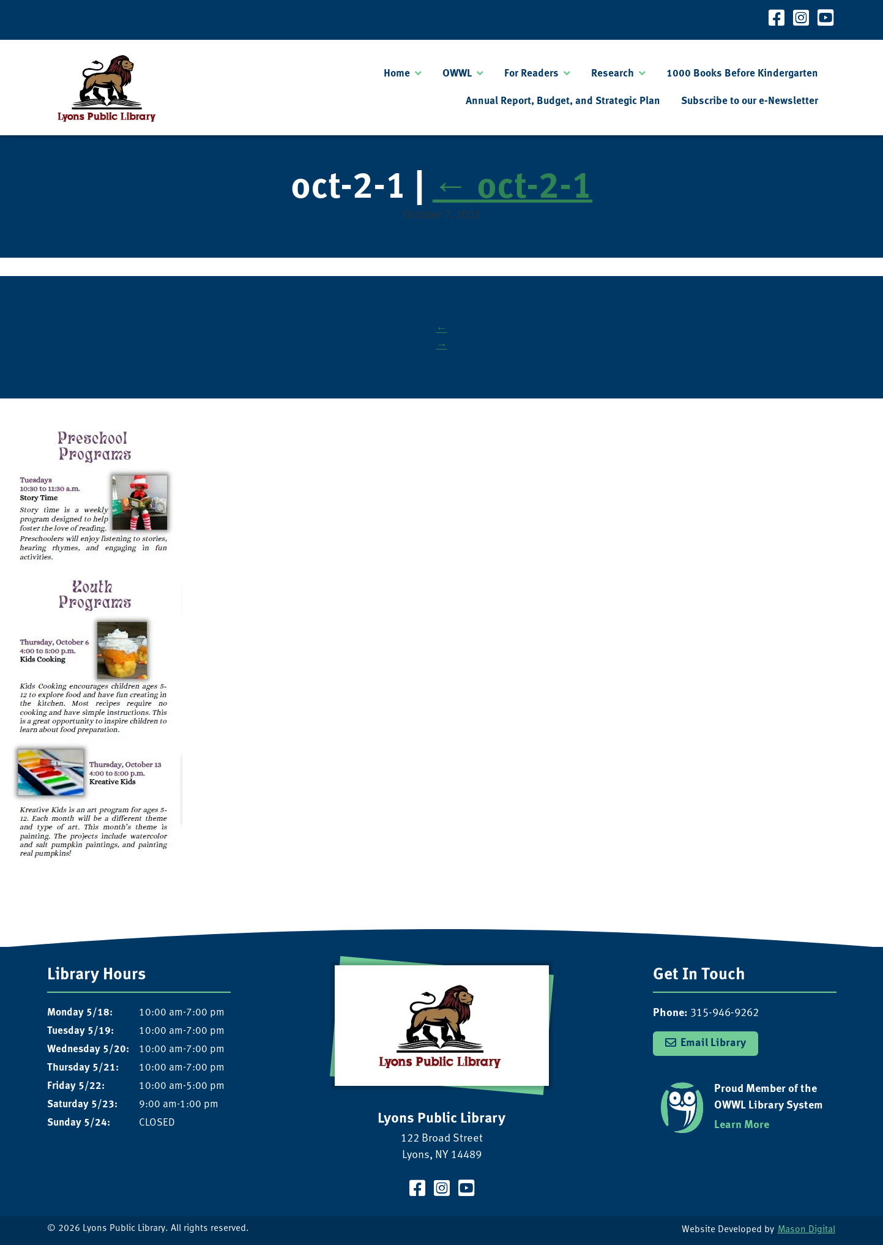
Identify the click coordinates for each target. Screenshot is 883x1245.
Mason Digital (806, 1230)
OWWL (457, 74)
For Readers (531, 74)
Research (612, 74)
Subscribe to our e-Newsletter (749, 101)
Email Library (713, 1043)
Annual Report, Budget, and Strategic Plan (563, 101)
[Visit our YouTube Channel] (825, 20)
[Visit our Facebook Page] (777, 20)
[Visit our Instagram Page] (801, 20)
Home (397, 74)
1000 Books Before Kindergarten (742, 74)
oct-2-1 (512, 188)
